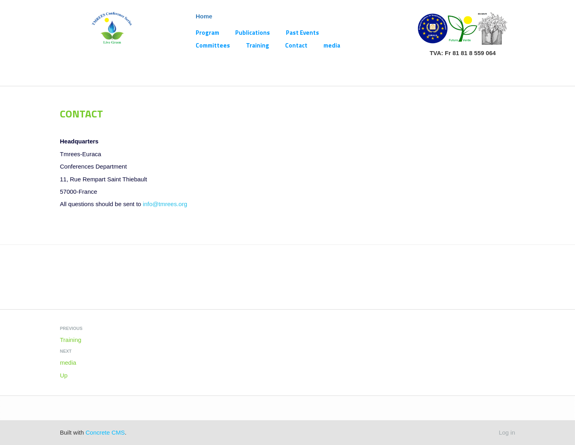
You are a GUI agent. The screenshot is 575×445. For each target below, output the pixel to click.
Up (63, 375)
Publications (252, 32)
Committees (213, 45)
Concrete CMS (105, 432)
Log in (507, 432)
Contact (296, 45)
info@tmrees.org (165, 204)
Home (204, 16)
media (331, 45)
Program (207, 32)
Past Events (302, 32)
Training (257, 45)
